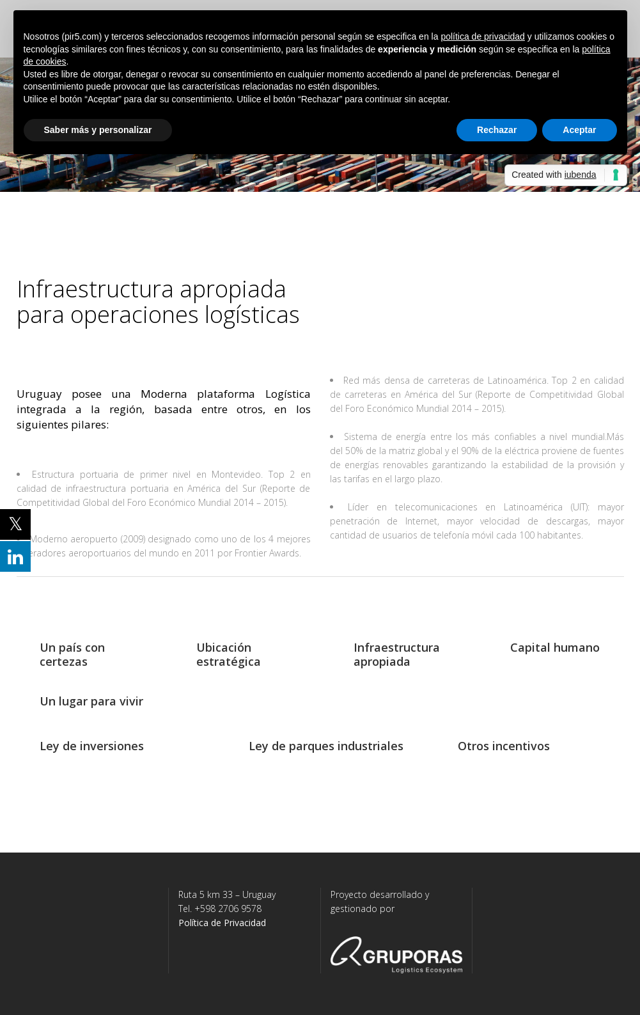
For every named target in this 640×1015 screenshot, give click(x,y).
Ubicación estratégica (228, 654)
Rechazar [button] (497, 130)
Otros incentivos (504, 745)
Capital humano (555, 647)
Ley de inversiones (92, 745)
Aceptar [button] (579, 130)
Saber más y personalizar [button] (98, 130)
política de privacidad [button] (483, 36)
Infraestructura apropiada (397, 654)
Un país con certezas (72, 654)
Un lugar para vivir (91, 701)
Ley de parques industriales (326, 745)
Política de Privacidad (222, 923)
